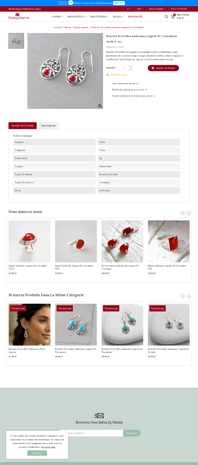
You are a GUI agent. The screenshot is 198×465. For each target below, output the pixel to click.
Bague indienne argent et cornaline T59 (167, 267)
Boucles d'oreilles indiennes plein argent (27, 312)
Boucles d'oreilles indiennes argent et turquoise (75, 312)
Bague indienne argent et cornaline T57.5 (28, 267)
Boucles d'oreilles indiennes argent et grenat (168, 312)
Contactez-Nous (16, 460)
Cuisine (58, 16)
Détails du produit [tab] (23, 125)
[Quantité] (125, 68)
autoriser (37, 453)
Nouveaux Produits (57, 460)
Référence (111, 47)
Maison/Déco (77, 16)
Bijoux (118, 16)
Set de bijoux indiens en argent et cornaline (120, 267)
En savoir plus (48, 447)
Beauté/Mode (99, 16)
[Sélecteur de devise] (143, 9)
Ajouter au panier (163, 68)
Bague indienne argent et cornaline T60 (74, 267)
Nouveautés (135, 16)
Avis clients (135, 440)
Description (48, 125)
